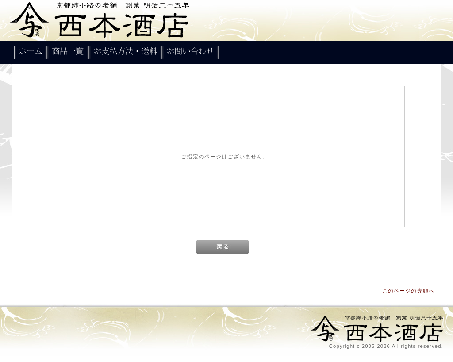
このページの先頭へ (408, 290)
